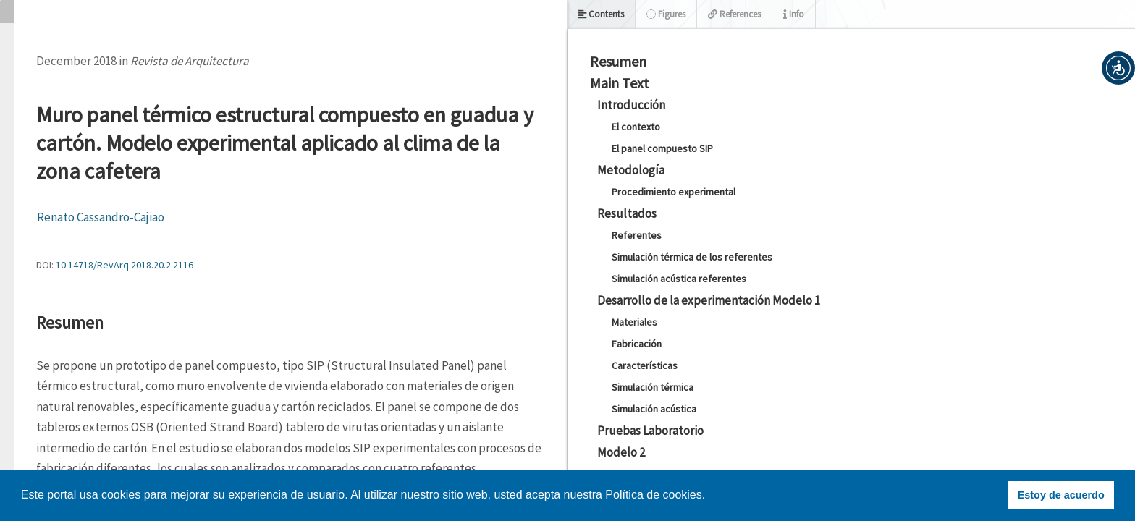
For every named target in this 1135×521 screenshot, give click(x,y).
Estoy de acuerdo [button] (1061, 495)
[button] (1118, 68)
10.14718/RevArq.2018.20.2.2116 (124, 264)
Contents (601, 14)
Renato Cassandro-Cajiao (100, 217)
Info (793, 14)
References (734, 14)
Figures (665, 14)
